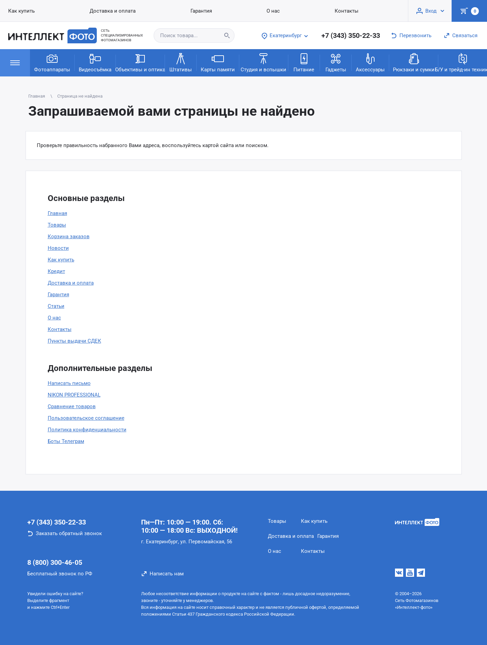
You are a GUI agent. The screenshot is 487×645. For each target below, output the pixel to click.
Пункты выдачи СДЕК (74, 341)
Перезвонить (415, 35)
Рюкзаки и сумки (414, 62)
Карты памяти (218, 62)
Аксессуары (370, 62)
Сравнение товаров (72, 406)
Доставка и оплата (71, 283)
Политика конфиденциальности (87, 430)
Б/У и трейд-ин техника (462, 62)
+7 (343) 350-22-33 (350, 35)
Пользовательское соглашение (86, 418)
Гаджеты (335, 62)
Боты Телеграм (66, 441)
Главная (57, 213)
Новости (58, 248)
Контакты (60, 329)
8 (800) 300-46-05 (54, 562)
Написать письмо (69, 383)
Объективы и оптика (140, 62)
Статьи (56, 306)
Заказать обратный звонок (69, 533)
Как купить (61, 260)
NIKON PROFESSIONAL (74, 395)
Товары (57, 225)
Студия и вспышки (263, 62)
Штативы (180, 62)
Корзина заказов (69, 236)
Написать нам (167, 574)
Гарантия (58, 294)
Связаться (464, 35)
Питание (303, 62)
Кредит (56, 271)
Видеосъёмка (95, 62)
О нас (54, 318)
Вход (431, 11)
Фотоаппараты (52, 62)
